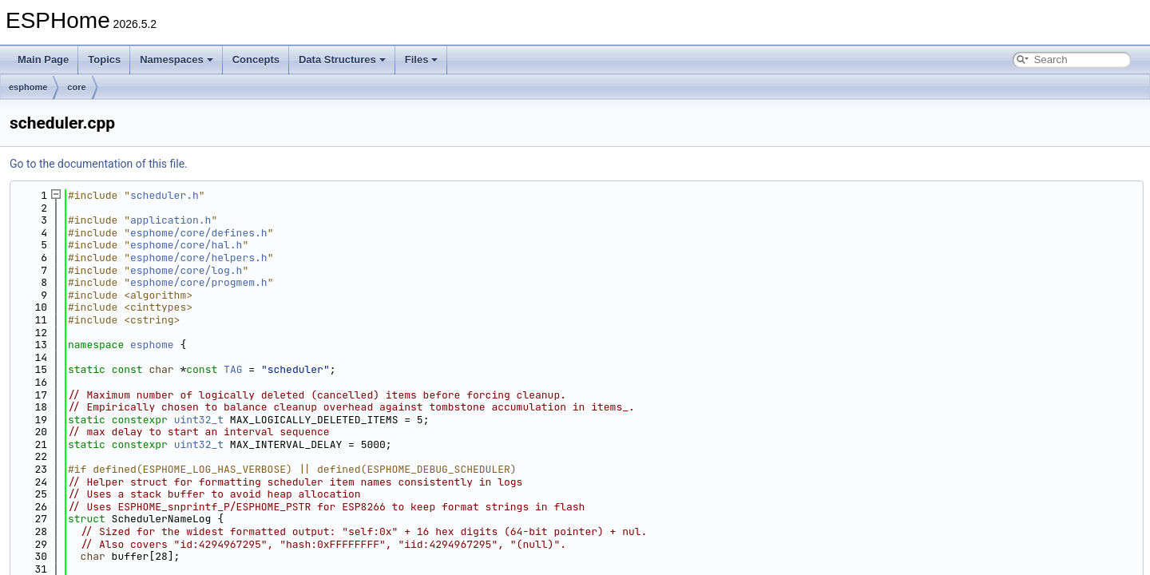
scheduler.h (164, 195)
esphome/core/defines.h (199, 233)
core (76, 87)
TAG (233, 369)
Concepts (256, 59)
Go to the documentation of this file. (99, 163)
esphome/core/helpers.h (199, 257)
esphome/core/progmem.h (199, 282)
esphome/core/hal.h (186, 245)
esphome (28, 87)
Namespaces (176, 59)
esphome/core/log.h (186, 270)
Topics (104, 59)
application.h (170, 220)
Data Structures (342, 59)
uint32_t (199, 419)
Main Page (43, 59)
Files (421, 59)
